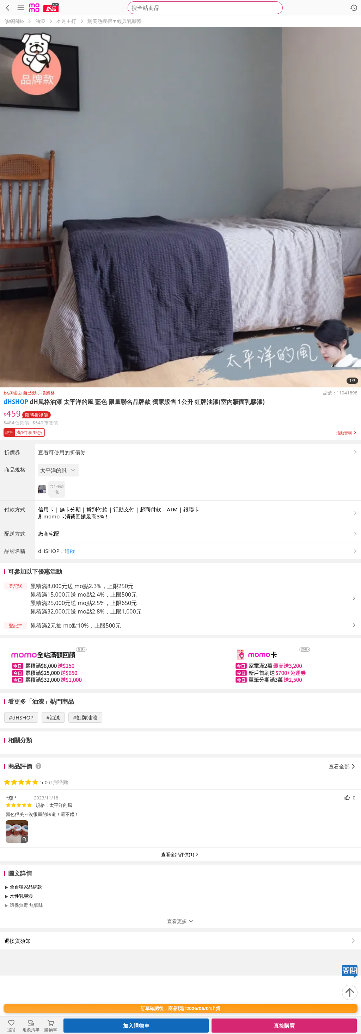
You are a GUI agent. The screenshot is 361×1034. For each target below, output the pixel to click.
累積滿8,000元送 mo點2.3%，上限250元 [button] (82, 644)
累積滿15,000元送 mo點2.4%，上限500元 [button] (83, 653)
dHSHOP (16, 402)
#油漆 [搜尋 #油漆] (53, 775)
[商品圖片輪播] (180, 207)
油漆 (40, 21)
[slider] (180, 722)
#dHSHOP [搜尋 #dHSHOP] (21, 775)
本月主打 (66, 21)
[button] (180, 431)
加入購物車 (136, 1025)
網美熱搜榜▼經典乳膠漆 (114, 21)
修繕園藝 (14, 21)
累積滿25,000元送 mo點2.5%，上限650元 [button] (83, 661)
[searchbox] (205, 7)
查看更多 (180, 979)
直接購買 (284, 1025)
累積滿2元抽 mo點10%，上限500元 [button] (75, 684)
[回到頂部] (349, 992)
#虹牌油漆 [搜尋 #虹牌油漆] (85, 775)
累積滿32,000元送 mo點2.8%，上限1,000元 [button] (86, 670)
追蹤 (70, 609)
